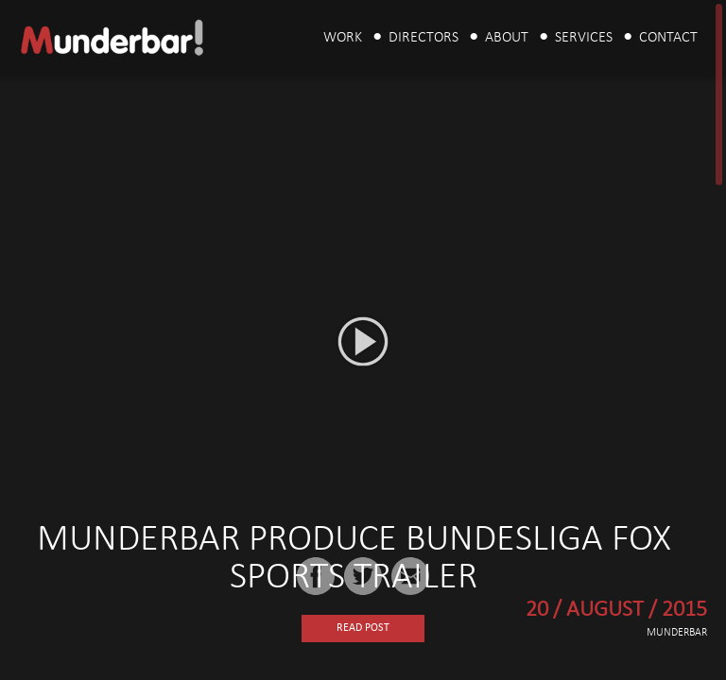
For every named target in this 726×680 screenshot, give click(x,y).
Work (342, 37)
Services (584, 37)
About (506, 37)
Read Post (363, 628)
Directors (423, 37)
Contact (668, 37)
